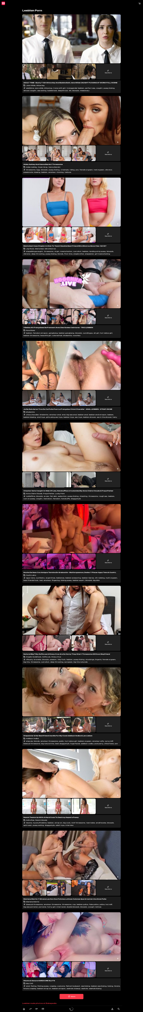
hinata (117, 986)
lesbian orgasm (84, 741)
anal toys (41, 417)
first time (68, 254)
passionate (28, 172)
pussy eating (38, 825)
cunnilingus (88, 333)
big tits (26, 662)
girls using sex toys (54, 417)
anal (63, 415)
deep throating (37, 254)
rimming (60, 172)
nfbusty (29, 659)
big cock (66, 823)
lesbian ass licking (99, 986)
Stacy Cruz (56, 657)
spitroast (27, 825)
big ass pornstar (30, 907)
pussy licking (108, 88)
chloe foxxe (109, 743)
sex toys (78, 417)
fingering (56, 580)
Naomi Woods (41, 820)
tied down (47, 499)
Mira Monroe (50, 249)
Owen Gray (42, 167)
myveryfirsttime (40, 823)
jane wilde (39, 88)
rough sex (103, 496)
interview (69, 825)
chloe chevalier (32, 415)
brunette (37, 659)
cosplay (53, 986)
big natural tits (47, 743)
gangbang (53, 333)
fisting (33, 986)
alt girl (96, 333)
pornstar (42, 907)
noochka (76, 335)
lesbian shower (89, 417)
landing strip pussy (97, 251)
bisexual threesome (31, 743)
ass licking (85, 986)
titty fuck (61, 659)
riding (72, 170)
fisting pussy (43, 986)
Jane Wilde (30, 85)
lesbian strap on (44, 988)
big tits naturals (80, 662)
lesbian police (82, 904)
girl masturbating (102, 254)
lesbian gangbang (66, 333)
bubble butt (52, 90)
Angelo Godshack (33, 657)
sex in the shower (104, 417)
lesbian (44, 172)
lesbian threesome (31, 335)
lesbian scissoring (73, 578)
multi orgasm (111, 578)
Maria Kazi (39, 249)
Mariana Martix (32, 902)
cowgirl (91, 907)
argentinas (50, 578)
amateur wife (98, 741)
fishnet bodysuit (73, 986)
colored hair (57, 335)
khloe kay (48, 88)
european (68, 662)
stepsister (89, 254)
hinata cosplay (29, 988)
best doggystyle (62, 743)
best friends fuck (30, 580)
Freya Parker (48, 493)
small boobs (101, 823)
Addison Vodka (32, 738)
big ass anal (71, 415)
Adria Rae (30, 820)
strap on (58, 823)
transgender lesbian (75, 88)
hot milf (109, 904)
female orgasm (86, 170)
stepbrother (78, 254)
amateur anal (55, 415)
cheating (83, 496)
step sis (29, 741)
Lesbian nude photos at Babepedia (39, 1003)
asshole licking (95, 988)
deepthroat (63, 90)
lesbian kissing (29, 417)
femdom (56, 499)
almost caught (29, 90)
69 (70, 90)
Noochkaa (30, 330)
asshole (84, 988)
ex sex (46, 496)
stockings (90, 659)
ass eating (41, 90)
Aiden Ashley (31, 167)
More (71, 996)
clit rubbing (100, 578)
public (61, 741)
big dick (96, 580)
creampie (65, 170)
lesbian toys (68, 417)
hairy (115, 417)
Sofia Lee (46, 657)
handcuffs (65, 499)
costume (61, 986)
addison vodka (87, 743)
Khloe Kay (40, 85)
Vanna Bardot (54, 167)
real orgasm (99, 170)
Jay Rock (30, 249)
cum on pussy (29, 499)
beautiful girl (45, 335)
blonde (60, 254)
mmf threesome (78, 823)
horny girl (51, 907)
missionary (84, 90)
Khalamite (30, 412)
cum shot (77, 251)
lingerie (98, 659)
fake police (94, 904)
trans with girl (59, 88)
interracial (61, 907)
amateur (52, 172)
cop (74, 904)
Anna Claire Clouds (34, 493)
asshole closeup (73, 988)
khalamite (67, 335)
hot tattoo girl (106, 333)
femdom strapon (40, 333)
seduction (62, 496)
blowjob (75, 90)
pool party (98, 743)
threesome (30, 170)
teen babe (90, 823)
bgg (38, 170)
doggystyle (76, 499)
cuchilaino (40, 578)
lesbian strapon (59, 988)
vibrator (108, 170)
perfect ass (90, 88)
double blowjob (73, 907)
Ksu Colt (29, 983)
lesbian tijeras (88, 578)
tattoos (68, 172)
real (41, 580)
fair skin (53, 496)
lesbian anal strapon (97, 415)
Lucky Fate (60, 493)
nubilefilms (30, 496)
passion (53, 659)
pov (77, 170)
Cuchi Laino (31, 575)
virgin (56, 251)
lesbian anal (83, 415)
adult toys (60, 825)
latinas (98, 907)
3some (29, 823)
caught (99, 88)
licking (110, 986)
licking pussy (66, 580)
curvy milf (109, 741)
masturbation (66, 251)
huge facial (75, 743)
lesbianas (60, 578)
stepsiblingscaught (34, 251)
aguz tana (30, 578)
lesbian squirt (78, 580)
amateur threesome (49, 741)
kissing (37, 172)
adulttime (30, 88)
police (102, 904)
